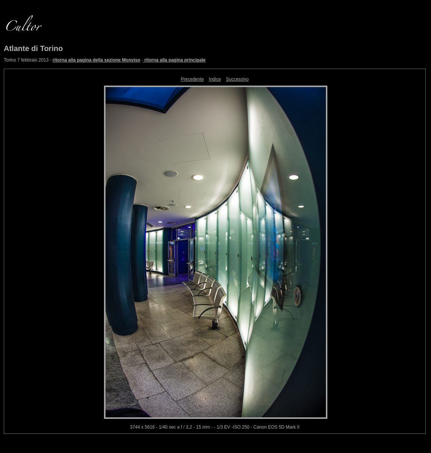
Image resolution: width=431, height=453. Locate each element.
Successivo (237, 79)
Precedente (192, 79)
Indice (215, 79)
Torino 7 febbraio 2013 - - (105, 60)
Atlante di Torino (33, 48)
